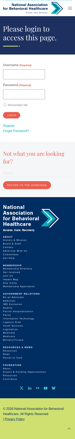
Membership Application (19, 286)
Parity (7, 315)
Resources (10, 351)
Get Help (9, 258)
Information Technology (19, 318)
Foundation (12, 365)
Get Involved (11, 272)
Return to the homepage (27, 185)
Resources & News (18, 347)
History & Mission (15, 240)
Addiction (9, 301)
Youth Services (13, 326)
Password (17, 85)
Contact (8, 247)
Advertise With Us (15, 251)
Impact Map (10, 279)
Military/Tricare (13, 340)
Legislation (10, 329)
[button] (70, 8)
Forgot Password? (16, 131)
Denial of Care (13, 358)
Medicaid (9, 333)
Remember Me (18, 105)
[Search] (37, 173)
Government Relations (21, 294)
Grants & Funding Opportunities (24, 372)
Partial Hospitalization (18, 311)
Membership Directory (18, 268)
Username (17, 65)
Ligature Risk (12, 322)
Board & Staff (12, 243)
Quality (8, 308)
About (8, 237)
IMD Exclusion (12, 304)
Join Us (8, 276)
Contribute (10, 379)
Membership (12, 265)
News (6, 354)
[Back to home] (33, 8)
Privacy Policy (15, 419)
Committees (11, 254)
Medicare (9, 336)
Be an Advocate (13, 297)
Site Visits (10, 283)
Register (9, 125)
